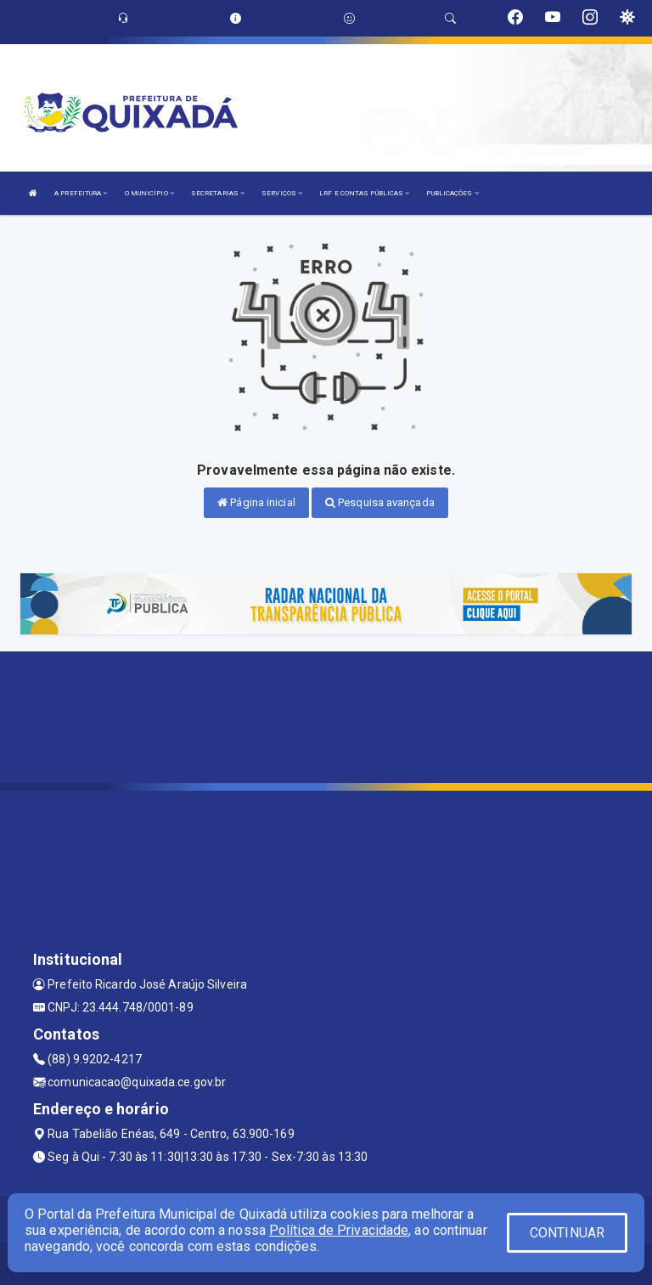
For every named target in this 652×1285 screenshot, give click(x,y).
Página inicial (256, 502)
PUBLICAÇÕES (452, 193)
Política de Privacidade (338, 1230)
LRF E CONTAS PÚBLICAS (364, 193)
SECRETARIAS (217, 193)
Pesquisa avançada (380, 502)
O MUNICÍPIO (149, 193)
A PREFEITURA (80, 193)
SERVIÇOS (281, 193)
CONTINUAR (567, 1233)
